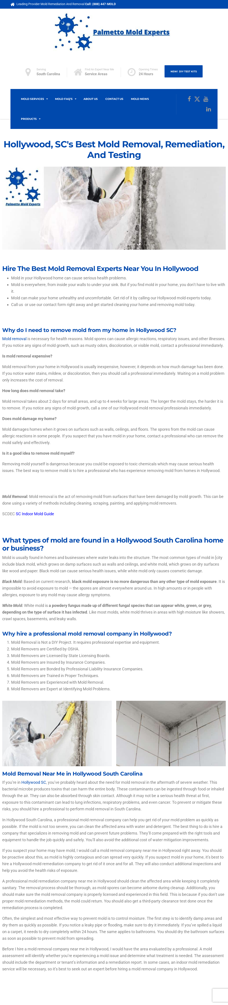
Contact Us (114, 99)
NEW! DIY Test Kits (183, 71)
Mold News (140, 99)
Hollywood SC (33, 782)
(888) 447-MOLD (104, 4)
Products (29, 118)
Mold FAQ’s (64, 99)
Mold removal (14, 338)
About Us (90, 99)
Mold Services (32, 99)
